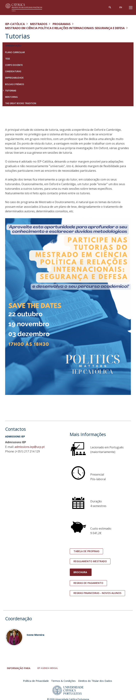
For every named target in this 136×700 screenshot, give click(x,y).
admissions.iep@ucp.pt (30, 447)
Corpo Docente (14, 65)
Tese (7, 58)
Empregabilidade (14, 77)
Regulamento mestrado (90, 561)
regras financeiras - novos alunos (97, 593)
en (120, 7)
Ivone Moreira (35, 634)
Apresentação (13, 45)
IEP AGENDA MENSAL (47, 668)
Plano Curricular (15, 52)
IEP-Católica (15, 24)
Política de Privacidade (36, 681)
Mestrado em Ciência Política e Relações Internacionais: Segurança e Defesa (65, 28)
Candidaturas (13, 71)
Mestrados (38, 24)
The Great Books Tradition (20, 103)
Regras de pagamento (88, 583)
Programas (61, 24)
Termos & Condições (63, 681)
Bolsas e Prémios (14, 84)
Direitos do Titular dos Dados (95, 681)
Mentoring (11, 96)
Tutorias (10, 90)
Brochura (80, 572)
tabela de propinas (86, 551)
